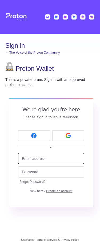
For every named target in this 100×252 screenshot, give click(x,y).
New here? (51, 191)
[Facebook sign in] (34, 135)
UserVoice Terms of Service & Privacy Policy (50, 239)
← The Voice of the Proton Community (32, 52)
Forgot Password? (32, 182)
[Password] (51, 172)
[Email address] (51, 158)
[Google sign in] (68, 135)
